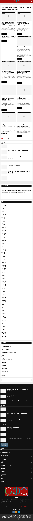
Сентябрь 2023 (3, 250)
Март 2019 (3, 329)
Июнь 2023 (3, 255)
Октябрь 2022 (3, 266)
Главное (2, 353)
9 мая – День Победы (5, 349)
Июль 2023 (3, 253)
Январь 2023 (3, 262)
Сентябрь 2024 (3, 233)
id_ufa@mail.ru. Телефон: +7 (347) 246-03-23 (19, 506)
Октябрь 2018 (3, 336)
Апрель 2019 (3, 327)
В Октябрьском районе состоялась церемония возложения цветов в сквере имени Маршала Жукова (23, 124)
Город (2, 355)
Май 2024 (3, 239)
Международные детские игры (6, 359)
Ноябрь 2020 (3, 300)
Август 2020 (3, 304)
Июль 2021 (3, 288)
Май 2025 (3, 221)
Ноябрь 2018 (3, 335)
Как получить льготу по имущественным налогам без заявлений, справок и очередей (16, 190)
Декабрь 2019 (3, 316)
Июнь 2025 (3, 220)
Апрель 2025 (3, 223)
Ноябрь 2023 (3, 247)
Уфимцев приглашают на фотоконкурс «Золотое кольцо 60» (11, 197)
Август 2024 (3, 234)
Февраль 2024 (3, 243)
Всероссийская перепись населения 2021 (8, 352)
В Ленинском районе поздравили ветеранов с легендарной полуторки (6, 124)
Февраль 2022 (3, 278)
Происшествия (4, 368)
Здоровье (3, 356)
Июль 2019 (3, 323)
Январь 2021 (3, 297)
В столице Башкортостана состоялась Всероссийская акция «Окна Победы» (7, 72)
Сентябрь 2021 (3, 285)
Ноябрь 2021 (3, 282)
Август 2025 (3, 217)
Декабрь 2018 (3, 333)
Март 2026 (3, 207)
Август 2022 (3, 269)
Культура (3, 358)
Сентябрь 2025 (3, 215)
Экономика (3, 375)
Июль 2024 (3, 236)
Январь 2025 (3, 227)
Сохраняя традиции (4, 371)
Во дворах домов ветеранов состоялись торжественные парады (7, 23)
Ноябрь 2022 (3, 265)
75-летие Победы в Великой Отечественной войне (24, 36)
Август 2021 (3, 287)
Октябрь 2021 (3, 284)
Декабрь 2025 (3, 211)
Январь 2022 (3, 279)
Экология (3, 374)
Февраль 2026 (3, 208)
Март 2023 (3, 259)
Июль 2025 (3, 218)
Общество (2, 469)
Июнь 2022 (3, 272)
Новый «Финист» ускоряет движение (14, 165)
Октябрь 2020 (3, 301)
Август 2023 (3, 252)
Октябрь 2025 (3, 214)
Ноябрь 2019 (3, 317)
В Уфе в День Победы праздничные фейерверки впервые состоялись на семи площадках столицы (7, 98)
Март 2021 (3, 294)
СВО (2, 369)
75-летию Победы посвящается (8, 36)
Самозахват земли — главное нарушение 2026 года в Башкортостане (13, 192)
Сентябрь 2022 (3, 268)
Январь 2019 (3, 332)
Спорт (2, 372)
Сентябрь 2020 (3, 303)
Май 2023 (3, 256)
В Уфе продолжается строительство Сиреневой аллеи (23, 23)
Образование (3, 362)
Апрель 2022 (3, 275)
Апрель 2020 (3, 310)
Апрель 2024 (3, 240)
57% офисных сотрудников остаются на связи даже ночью (18, 150)
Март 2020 (3, 311)
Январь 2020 (3, 314)
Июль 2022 (3, 271)
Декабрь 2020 (3, 298)
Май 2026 (3, 204)
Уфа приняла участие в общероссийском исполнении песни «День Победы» (23, 97)
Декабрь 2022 (3, 263)
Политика (2, 472)
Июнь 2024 (3, 237)
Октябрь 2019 (3, 319)
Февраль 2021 (3, 295)
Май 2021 (3, 291)
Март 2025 (3, 224)
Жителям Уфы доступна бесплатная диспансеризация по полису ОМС (19, 419)
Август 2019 (3, 322)
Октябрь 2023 (3, 249)
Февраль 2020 (3, 313)
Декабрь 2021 (3, 281)
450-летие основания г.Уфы (6, 346)
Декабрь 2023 (3, 246)
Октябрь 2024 (3, 231)
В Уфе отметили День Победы (23, 46)
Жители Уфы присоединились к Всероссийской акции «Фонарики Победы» (24, 72)
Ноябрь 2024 (3, 230)
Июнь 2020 (3, 307)
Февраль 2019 (3, 330)
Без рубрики (2, 456)
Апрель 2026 (3, 205)
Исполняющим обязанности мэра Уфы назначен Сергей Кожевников (18, 400)
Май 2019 (3, 326)
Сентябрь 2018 (3, 338)
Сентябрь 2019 (3, 320)
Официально (3, 365)
